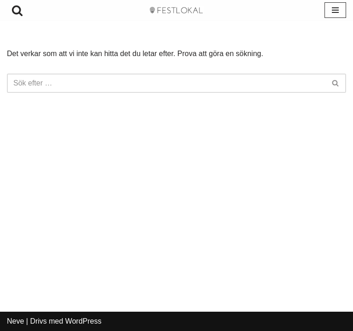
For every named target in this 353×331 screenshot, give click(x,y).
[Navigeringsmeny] (335, 10)
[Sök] (17, 10)
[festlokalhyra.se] (176, 10)
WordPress (83, 321)
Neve (15, 321)
